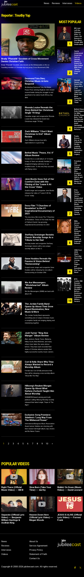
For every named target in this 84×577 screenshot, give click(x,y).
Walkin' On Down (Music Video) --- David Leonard (69, 488)
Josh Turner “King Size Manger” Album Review (37, 334)
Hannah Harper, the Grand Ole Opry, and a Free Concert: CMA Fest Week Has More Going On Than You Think (78, 91)
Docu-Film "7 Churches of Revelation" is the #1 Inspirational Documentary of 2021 (40, 209)
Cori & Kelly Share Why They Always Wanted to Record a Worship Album (39, 364)
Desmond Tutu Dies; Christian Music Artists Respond (36, 81)
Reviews (56, 3)
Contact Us (34, 558)
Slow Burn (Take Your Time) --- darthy (40, 488)
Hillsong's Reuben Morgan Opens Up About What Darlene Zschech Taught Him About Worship (39, 389)
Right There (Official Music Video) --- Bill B (12, 488)
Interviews (67, 3)
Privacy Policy (36, 550)
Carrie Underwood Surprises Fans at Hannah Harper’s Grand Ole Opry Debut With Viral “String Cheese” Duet (78, 62)
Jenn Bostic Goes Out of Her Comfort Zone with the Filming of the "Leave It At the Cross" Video (39, 183)
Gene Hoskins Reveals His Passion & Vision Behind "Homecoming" (38, 261)
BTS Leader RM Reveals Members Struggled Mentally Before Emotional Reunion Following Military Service (78, 290)
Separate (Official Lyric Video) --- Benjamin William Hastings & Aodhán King (12, 518)
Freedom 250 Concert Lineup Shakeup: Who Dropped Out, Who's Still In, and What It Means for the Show (78, 172)
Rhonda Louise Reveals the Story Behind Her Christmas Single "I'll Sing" (39, 110)
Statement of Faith (38, 554)
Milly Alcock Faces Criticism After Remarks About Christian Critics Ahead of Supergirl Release (77, 232)
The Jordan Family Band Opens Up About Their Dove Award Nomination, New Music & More (39, 308)
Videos (78, 3)
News (46, 3)
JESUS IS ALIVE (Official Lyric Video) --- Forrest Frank (69, 517)
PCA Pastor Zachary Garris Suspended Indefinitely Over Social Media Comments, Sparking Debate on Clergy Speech (78, 202)
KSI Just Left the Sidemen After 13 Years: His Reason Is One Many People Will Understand (78, 36)
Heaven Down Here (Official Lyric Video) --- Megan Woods (41, 517)
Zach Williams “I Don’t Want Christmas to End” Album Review (39, 134)
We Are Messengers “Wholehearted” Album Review (36, 285)
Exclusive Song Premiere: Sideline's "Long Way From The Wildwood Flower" (38, 417)
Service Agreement (38, 545)
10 (47, 443)
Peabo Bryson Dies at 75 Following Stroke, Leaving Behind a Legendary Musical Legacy (78, 145)
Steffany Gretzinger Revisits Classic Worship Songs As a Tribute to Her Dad (39, 237)
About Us (33, 541)
